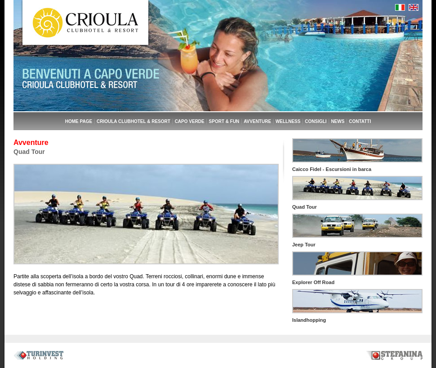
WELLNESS (288, 121)
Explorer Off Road (313, 282)
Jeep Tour (304, 244)
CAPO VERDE (190, 121)
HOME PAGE (78, 121)
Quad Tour (304, 207)
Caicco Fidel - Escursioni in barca (331, 169)
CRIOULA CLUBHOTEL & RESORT (133, 121)
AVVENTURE (257, 121)
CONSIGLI (315, 121)
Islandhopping (309, 320)
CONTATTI (360, 121)
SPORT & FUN (224, 121)
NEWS (337, 121)
